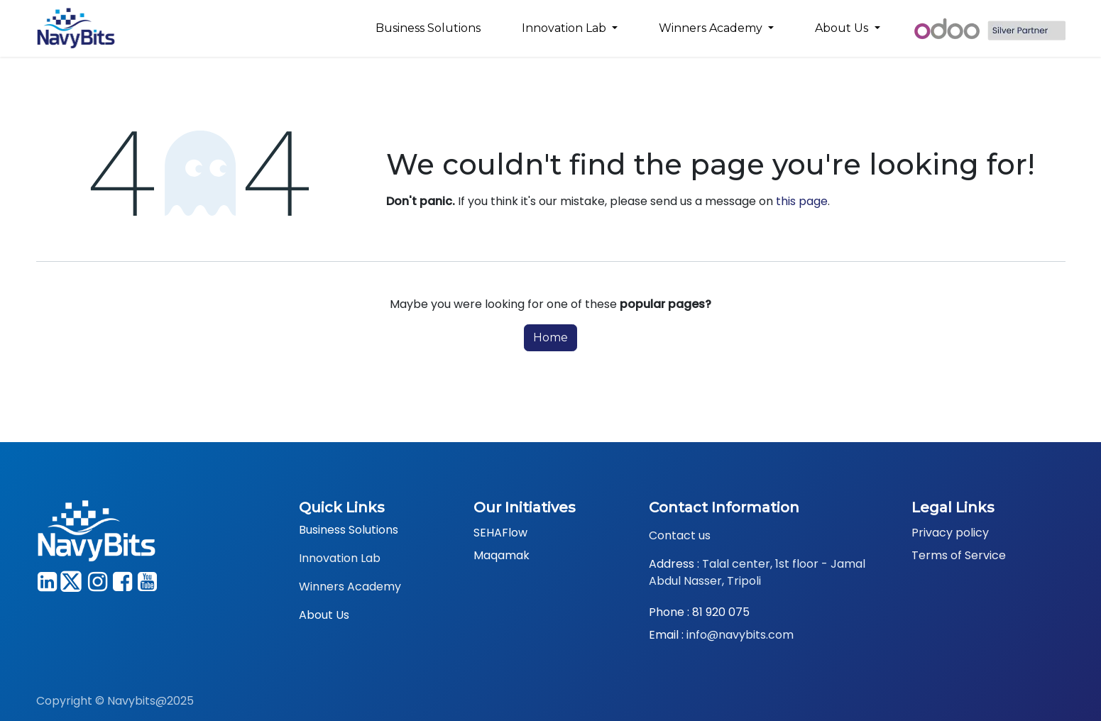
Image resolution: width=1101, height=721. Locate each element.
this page (802, 201)
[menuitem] (428, 28)
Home (550, 337)
